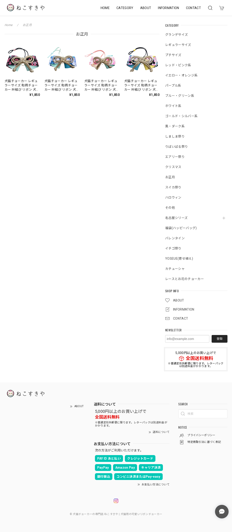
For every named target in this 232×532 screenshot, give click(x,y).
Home (8, 25)
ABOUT (145, 8)
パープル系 (173, 85)
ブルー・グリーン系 (179, 95)
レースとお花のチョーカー (184, 279)
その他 (170, 207)
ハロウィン (173, 197)
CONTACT (193, 8)
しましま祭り (175, 136)
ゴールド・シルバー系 (181, 116)
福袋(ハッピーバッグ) (181, 228)
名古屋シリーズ (176, 218)
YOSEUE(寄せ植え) (179, 258)
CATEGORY (124, 8)
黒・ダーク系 (175, 126)
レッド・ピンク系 (178, 65)
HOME (105, 8)
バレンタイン (175, 238)
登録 (219, 338)
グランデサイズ (176, 34)
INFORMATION (168, 8)
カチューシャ (175, 269)
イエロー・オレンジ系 (181, 75)
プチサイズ (173, 55)
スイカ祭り (173, 187)
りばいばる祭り (176, 146)
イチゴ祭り (173, 248)
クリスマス (173, 167)
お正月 (170, 177)
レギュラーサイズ (178, 45)
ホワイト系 (173, 106)
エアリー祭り (175, 157)
